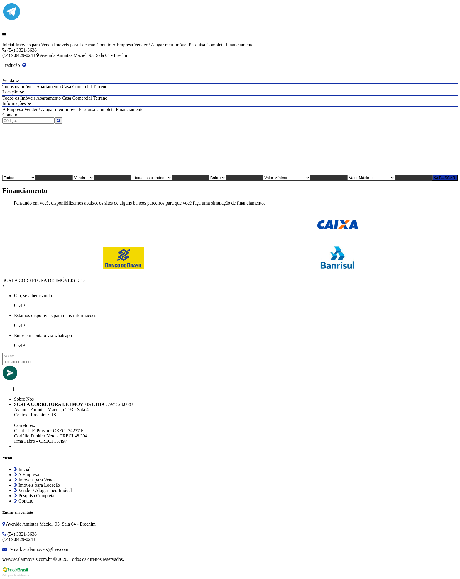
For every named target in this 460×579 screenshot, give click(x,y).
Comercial (82, 86)
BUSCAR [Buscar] (444, 178)
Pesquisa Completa (206, 44)
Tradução (14, 65)
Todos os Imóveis (18, 86)
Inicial (8, 44)
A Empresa (122, 44)
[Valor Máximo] (371, 177)
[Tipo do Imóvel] (18, 177)
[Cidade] (151, 177)
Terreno (100, 86)
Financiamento (239, 44)
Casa (66, 86)
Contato (104, 44)
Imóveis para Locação (74, 44)
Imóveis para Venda (34, 44)
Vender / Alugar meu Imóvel (160, 44)
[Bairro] (217, 177)
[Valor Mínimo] (286, 177)
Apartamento (48, 86)
